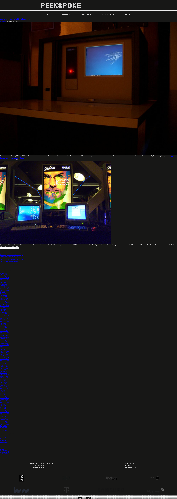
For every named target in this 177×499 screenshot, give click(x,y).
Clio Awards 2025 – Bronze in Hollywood (11, 259)
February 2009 (4, 419)
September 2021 (4, 318)
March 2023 (3, 299)
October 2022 (4, 304)
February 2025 (4, 285)
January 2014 (3, 363)
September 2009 (4, 413)
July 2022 (2, 307)
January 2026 (3, 276)
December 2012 (4, 374)
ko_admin (3, 21)
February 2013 (4, 371)
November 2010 (4, 399)
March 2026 (3, 273)
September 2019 (4, 332)
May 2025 (3, 281)
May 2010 (3, 407)
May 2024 (3, 293)
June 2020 (3, 324)
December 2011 (4, 385)
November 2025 (4, 278)
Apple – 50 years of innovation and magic (11, 255)
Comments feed (4, 452)
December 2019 (4, 329)
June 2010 (3, 405)
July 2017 (2, 348)
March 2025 (3, 284)
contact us (130, 463)
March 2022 (3, 312)
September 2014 (4, 360)
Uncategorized (4, 442)
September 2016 (4, 351)
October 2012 (4, 376)
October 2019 (4, 331)
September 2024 (4, 290)
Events (2, 439)
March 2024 (3, 295)
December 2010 (4, 398)
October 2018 (4, 335)
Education (3, 437)
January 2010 (3, 410)
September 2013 (4, 368)
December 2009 (4, 412)
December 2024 (4, 287)
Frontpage (3, 440)
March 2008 (3, 427)
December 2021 (4, 315)
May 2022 (3, 309)
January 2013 (3, 373)
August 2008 (3, 426)
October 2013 (4, 366)
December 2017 (4, 342)
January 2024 (3, 296)
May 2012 (3, 379)
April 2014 (3, 362)
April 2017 (3, 349)
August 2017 (3, 346)
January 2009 (3, 421)
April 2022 (3, 310)
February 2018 (4, 338)
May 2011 (3, 393)
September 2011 (4, 388)
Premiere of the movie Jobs (12, 158)
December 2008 (4, 423)
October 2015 (4, 352)
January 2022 (3, 313)
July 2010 (2, 404)
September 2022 (4, 306)
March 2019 (3, 334)
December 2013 (4, 365)
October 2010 (4, 401)
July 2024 (2, 292)
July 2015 (2, 356)
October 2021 (4, 317)
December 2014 (4, 357)
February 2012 (4, 382)
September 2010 (4, 402)
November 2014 (4, 359)
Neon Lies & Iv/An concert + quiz (9, 256)
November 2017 (4, 343)
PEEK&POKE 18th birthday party (9, 261)
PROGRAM (66, 14)
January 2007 (3, 430)
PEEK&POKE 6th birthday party (15, 19)
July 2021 (2, 320)
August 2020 (3, 323)
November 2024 (4, 289)
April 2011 (3, 394)
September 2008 (4, 424)
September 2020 (4, 321)
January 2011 (3, 396)
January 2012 (3, 384)
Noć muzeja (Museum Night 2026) (9, 258)
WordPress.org (4, 453)
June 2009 (3, 416)
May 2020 (3, 326)
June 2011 (3, 391)
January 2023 (3, 301)
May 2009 (3, 418)
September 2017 (4, 345)
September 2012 (4, 377)
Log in (2, 449)
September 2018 (4, 337)
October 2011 (4, 387)
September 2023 (4, 298)
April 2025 (3, 282)
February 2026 (4, 275)
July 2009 (2, 415)
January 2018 (3, 340)
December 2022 (4, 303)
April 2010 (3, 409)
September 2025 (4, 279)
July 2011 (2, 390)
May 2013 (3, 370)
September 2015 (4, 354)
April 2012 (3, 380)
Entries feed (3, 450)
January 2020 (3, 327)
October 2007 (4, 429)
